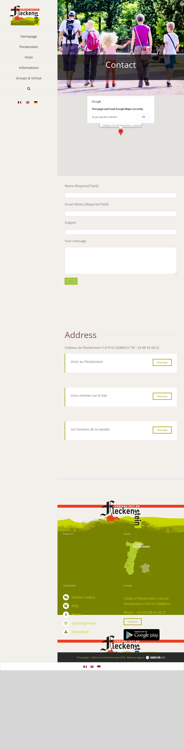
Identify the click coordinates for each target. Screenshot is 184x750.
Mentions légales (135, 657)
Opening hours (84, 623)
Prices (77, 614)
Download (80, 631)
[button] (29, 88)
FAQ (75, 605)
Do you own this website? (104, 117)
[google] (142, 631)
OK (143, 116)
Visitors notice (83, 597)
